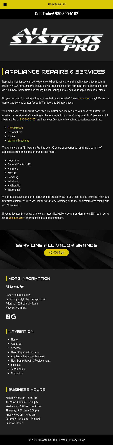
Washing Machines (18, 140)
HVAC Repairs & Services (25, 352)
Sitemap (62, 440)
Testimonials (18, 369)
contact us (83, 98)
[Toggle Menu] (5, 4)
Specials (16, 365)
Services (16, 348)
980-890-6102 (27, 119)
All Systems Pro (56, 4)
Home (14, 339)
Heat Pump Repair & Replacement (30, 360)
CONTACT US (56, 252)
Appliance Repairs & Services (27, 356)
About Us (16, 343)
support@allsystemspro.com (29, 299)
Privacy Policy (77, 440)
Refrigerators (15, 128)
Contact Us (17, 373)
